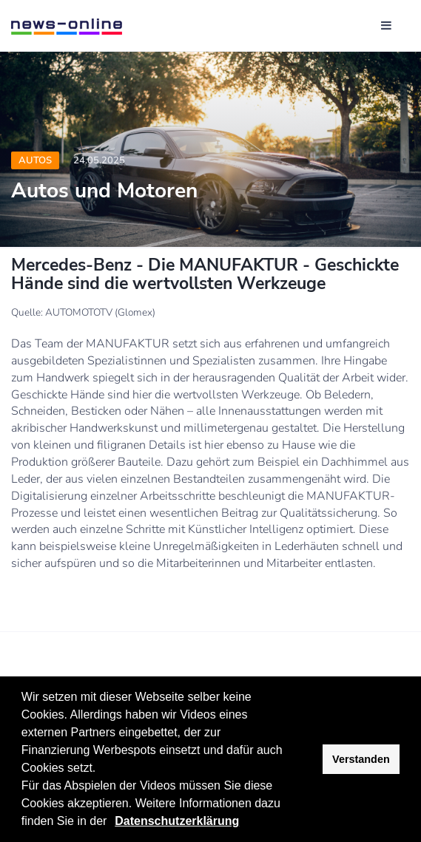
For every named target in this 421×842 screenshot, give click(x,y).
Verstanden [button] (361, 759)
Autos (35, 160)
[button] (112, 823)
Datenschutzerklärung (177, 821)
